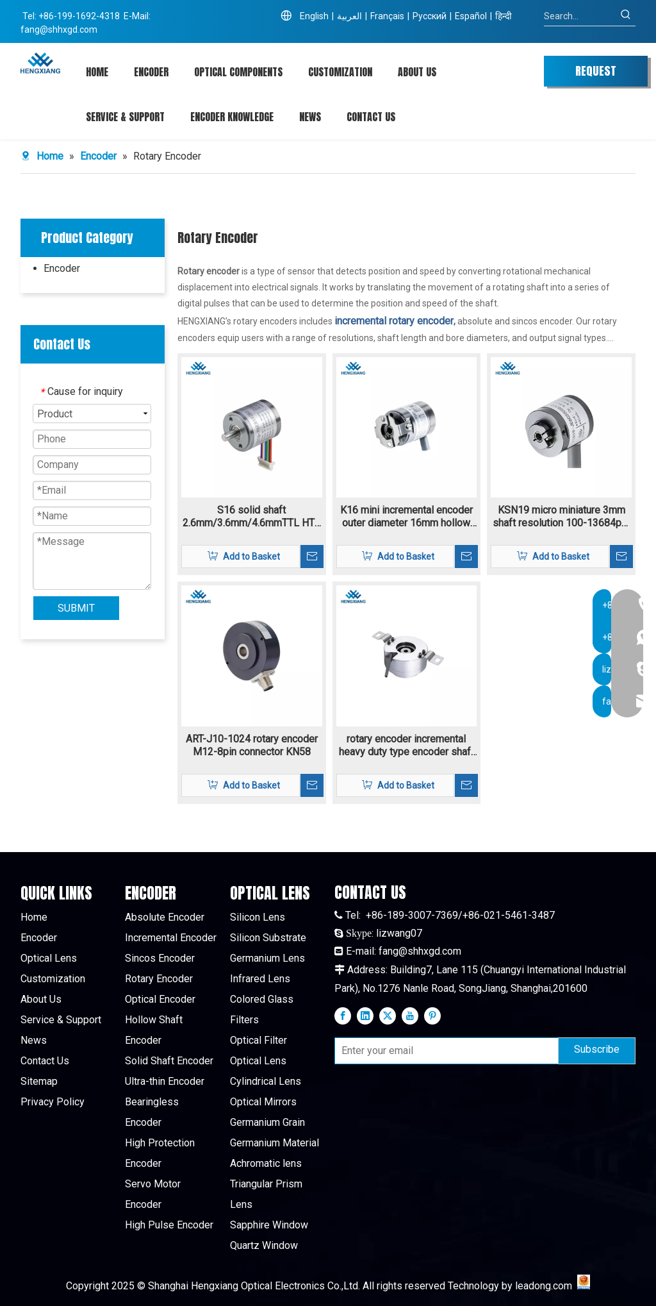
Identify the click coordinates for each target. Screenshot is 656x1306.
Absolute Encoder (164, 917)
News (33, 1040)
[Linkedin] (365, 1016)
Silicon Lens (257, 917)
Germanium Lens (267, 958)
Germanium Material (274, 1143)
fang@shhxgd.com (58, 29)
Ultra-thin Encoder (164, 1081)
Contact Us (44, 1061)
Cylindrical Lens (265, 1081)
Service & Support (60, 1020)
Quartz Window (264, 1245)
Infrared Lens (260, 979)
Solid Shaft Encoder (169, 1061)
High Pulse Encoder (169, 1225)
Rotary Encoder (159, 979)
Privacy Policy (52, 1102)
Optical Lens (48, 958)
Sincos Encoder (160, 958)
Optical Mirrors (263, 1102)
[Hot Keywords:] (626, 16)
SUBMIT (76, 608)
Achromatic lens (266, 1163)
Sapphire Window (269, 1225)
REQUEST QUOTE (595, 74)
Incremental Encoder (171, 938)
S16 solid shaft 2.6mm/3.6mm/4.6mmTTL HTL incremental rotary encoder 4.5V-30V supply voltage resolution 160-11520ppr (251, 517)
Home (33, 917)
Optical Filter (258, 1040)
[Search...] (580, 16)
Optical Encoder (160, 999)
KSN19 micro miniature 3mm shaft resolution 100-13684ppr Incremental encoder (561, 517)
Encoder (62, 268)
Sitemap (39, 1081)
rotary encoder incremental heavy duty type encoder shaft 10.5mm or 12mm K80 (406, 745)
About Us (41, 999)
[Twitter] (387, 1016)
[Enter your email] (443, 1051)
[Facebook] (342, 1016)
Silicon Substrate (268, 938)
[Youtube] (410, 1016)
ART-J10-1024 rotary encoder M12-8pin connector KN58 (252, 745)
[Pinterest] (432, 1016)
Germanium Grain (267, 1122)
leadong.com (543, 1286)
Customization (52, 979)
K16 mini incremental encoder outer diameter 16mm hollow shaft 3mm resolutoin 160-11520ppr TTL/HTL (406, 517)
